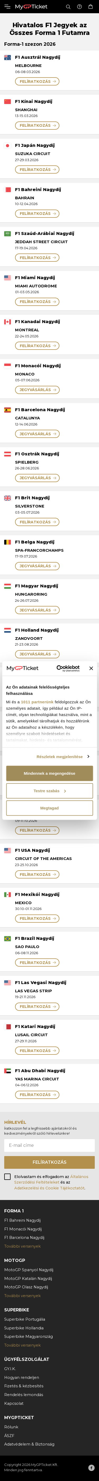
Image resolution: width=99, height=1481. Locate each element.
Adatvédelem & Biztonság (29, 1444)
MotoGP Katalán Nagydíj (28, 1278)
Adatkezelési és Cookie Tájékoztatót (49, 1188)
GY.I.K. (10, 1368)
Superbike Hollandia (24, 1328)
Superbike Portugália (24, 1319)
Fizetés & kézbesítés (23, 1386)
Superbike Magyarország (28, 1336)
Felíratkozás (50, 1162)
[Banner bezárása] (91, 668)
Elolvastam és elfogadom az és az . (51, 1182)
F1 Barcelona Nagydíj (24, 1237)
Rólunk (11, 1427)
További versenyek (22, 1246)
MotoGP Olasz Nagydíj (26, 1287)
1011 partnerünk (37, 701)
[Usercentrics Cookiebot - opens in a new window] (59, 668)
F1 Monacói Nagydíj (23, 1229)
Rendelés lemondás (23, 1394)
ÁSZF (9, 1435)
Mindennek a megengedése (49, 773)
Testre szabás (50, 790)
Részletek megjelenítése (60, 756)
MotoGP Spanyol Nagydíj (28, 1269)
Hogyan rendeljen (21, 1377)
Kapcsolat (13, 1403)
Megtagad (49, 808)
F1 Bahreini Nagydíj (22, 1220)
